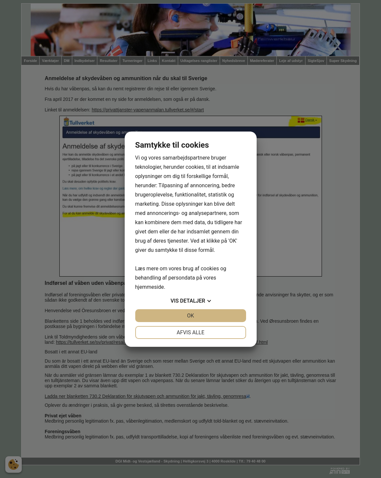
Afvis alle (190, 332)
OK (190, 316)
